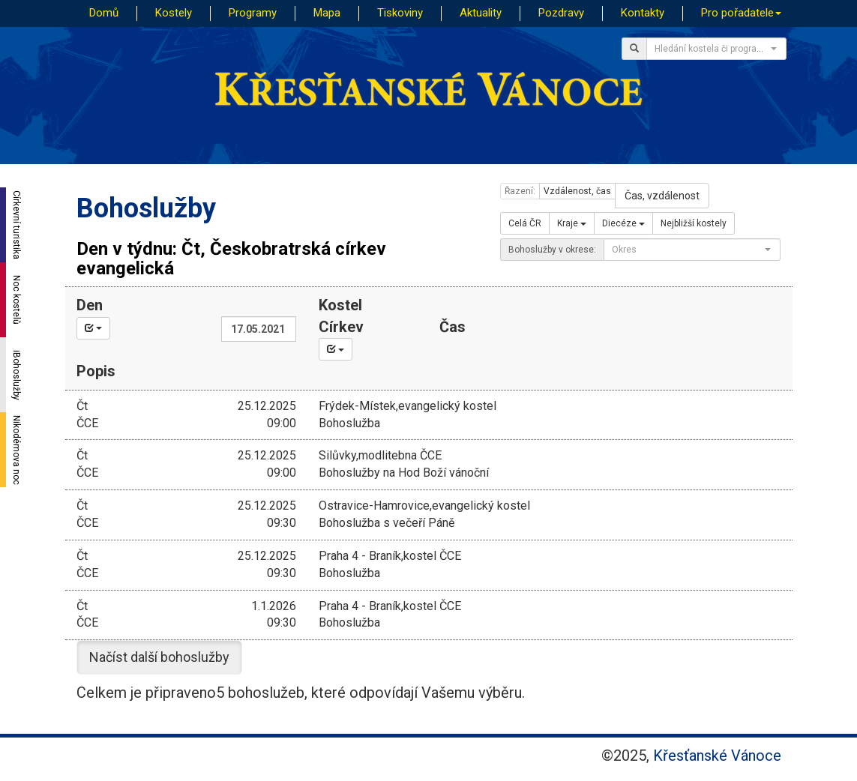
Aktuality (481, 12)
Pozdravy (561, 12)
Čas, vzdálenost (662, 196)
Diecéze (623, 223)
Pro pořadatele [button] (741, 12)
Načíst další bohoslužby (159, 657)
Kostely (173, 12)
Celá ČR (524, 223)
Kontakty (642, 12)
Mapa (326, 12)
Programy (253, 12)
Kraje (571, 223)
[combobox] (716, 48)
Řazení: (520, 191)
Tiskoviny (400, 12)
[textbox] (712, 48)
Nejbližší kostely (694, 223)
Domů (103, 12)
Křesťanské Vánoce (717, 756)
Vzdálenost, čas (577, 191)
